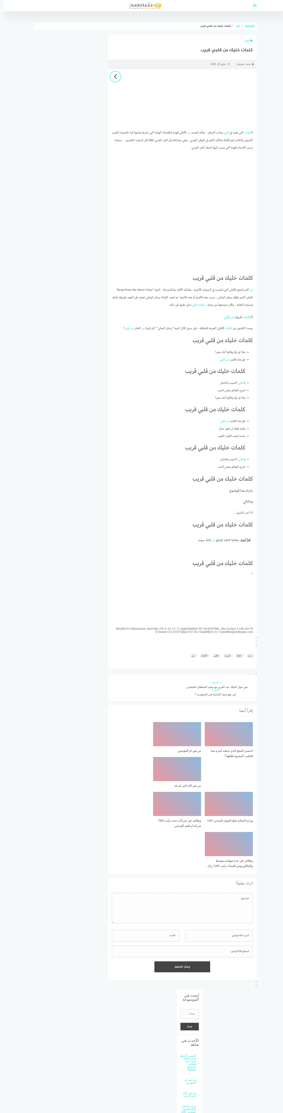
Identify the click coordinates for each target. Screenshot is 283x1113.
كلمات (244, 132)
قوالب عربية (156, 1096)
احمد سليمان (241, 64)
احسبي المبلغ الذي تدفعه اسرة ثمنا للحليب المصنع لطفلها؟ (185, 989)
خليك (235, 654)
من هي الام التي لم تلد (186, 1021)
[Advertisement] (178, 100)
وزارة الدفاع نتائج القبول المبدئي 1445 (185, 1035)
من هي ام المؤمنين (187, 1008)
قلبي (222, 132)
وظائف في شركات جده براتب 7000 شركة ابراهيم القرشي (185, 1054)
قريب (224, 654)
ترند (245, 41)
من (185, 132)
